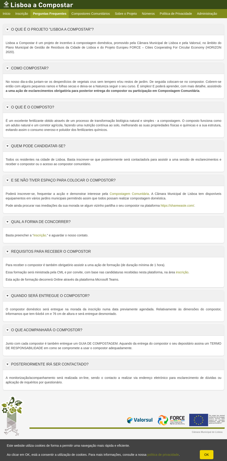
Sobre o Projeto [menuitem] (126, 13)
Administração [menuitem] (207, 13)
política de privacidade (163, 454)
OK (206, 454)
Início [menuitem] (6, 13)
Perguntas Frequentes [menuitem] (51, 13)
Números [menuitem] (148, 13)
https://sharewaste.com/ (177, 205)
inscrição (182, 272)
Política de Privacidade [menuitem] (176, 13)
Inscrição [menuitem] (21, 13)
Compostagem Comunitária (129, 194)
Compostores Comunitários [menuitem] (90, 13)
